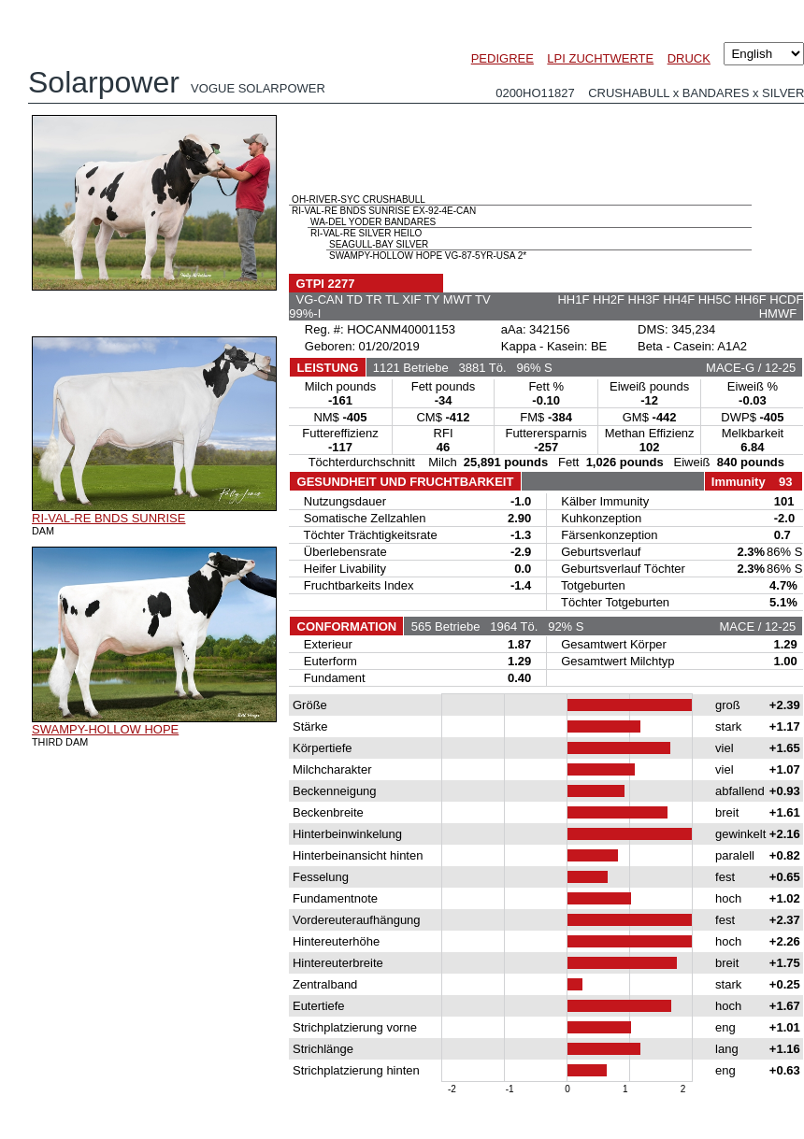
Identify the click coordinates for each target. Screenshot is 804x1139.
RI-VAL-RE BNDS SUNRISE (108, 518)
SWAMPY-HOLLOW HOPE (105, 729)
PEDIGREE (502, 58)
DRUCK (689, 58)
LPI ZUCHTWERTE (600, 58)
